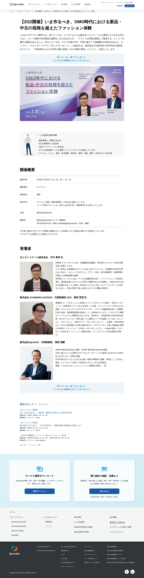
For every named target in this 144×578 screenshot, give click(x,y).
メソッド (49, 526)
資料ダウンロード (39, 491)
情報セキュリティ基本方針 (92, 562)
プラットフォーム (34, 4)
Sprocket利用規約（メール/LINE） (116, 558)
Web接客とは (65, 550)
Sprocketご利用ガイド (45, 546)
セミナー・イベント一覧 (30, 445)
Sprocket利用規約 (112, 546)
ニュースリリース (116, 532)
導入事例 (64, 4)
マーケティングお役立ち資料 (124, 2)
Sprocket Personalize (18, 522)
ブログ (63, 554)
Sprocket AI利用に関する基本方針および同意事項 (121, 562)
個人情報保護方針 (90, 550)
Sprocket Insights (17, 531)
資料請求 (119, 6)
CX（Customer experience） (69, 546)
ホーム (12, 512)
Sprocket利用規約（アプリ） (115, 554)
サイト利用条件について (91, 558)
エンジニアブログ (68, 566)
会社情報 (87, 4)
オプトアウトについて (91, 554)
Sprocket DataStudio (18, 526)
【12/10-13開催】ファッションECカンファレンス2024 (43, 435)
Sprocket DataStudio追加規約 (115, 550)
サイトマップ (88, 546)
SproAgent (15, 535)
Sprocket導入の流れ (81, 532)
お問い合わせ (129, 6)
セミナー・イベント (106, 2)
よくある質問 (75, 4)
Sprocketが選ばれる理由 (83, 527)
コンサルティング (50, 4)
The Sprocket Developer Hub (47, 550)
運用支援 (49, 522)
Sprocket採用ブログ (68, 562)
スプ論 (65, 558)
